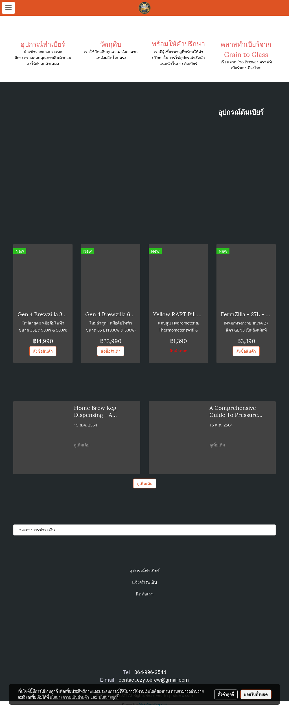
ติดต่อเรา (145, 594)
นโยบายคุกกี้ (109, 697)
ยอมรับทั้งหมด (256, 694)
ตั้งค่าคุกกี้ (226, 694)
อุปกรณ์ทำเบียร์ (145, 570)
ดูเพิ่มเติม (82, 445)
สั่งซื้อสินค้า (43, 351)
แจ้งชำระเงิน (144, 582)
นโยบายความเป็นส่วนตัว (69, 697)
